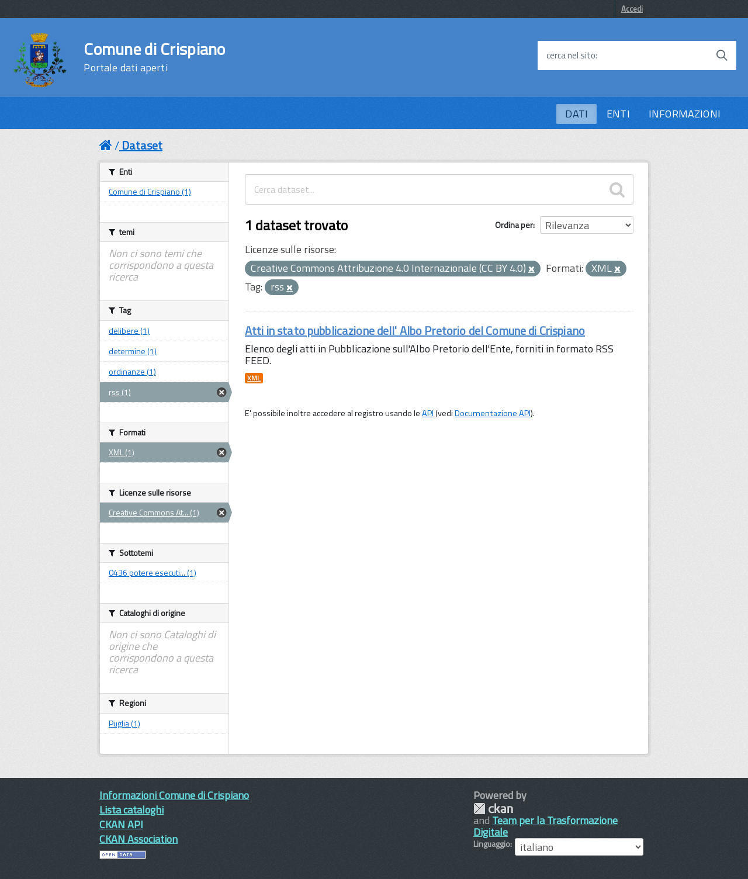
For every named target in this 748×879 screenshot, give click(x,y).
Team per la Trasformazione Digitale (545, 826)
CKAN (493, 808)
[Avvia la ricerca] (721, 55)
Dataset (142, 145)
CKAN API (121, 824)
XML (254, 378)
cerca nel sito (570, 55)
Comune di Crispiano (154, 57)
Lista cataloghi (131, 810)
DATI (576, 114)
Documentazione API (493, 413)
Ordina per (514, 225)
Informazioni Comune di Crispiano (174, 795)
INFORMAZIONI (685, 114)
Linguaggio (491, 844)
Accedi (632, 9)
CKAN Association (138, 839)
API (428, 413)
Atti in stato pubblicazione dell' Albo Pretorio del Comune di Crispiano (415, 330)
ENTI (618, 114)
